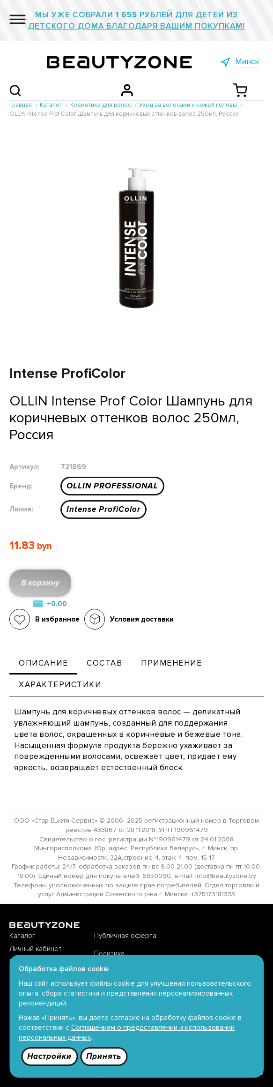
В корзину (40, 583)
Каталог (22, 935)
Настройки (49, 1056)
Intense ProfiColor (103, 509)
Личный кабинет (35, 949)
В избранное (57, 619)
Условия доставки (142, 619)
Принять (103, 1056)
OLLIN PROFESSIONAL (112, 486)
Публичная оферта (125, 935)
